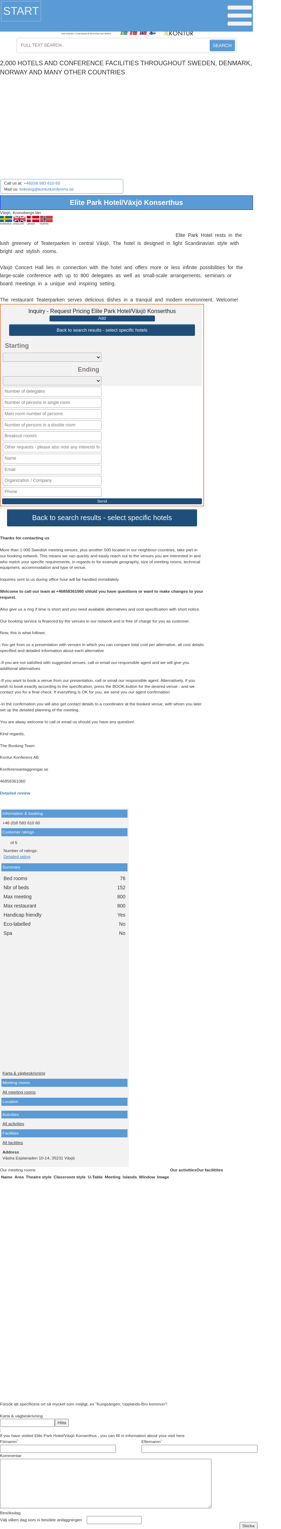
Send (102, 498)
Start (21, 11)
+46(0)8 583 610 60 (42, 183)
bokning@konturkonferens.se (47, 189)
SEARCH (222, 45)
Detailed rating (17, 853)
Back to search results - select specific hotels (102, 330)
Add (102, 318)
